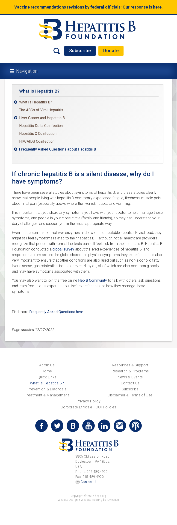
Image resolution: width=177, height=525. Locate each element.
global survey (63, 249)
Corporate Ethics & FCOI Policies (88, 407)
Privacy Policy (88, 401)
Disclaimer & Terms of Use (130, 395)
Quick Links (47, 377)
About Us (47, 365)
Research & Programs (130, 371)
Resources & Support (130, 365)
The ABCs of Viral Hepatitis (41, 110)
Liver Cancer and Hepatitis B (42, 118)
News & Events (130, 377)
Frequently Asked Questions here (56, 312)
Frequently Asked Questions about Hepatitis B (57, 149)
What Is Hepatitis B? (39, 91)
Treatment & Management (47, 395)
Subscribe (80, 50)
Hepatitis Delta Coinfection (41, 126)
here (157, 7)
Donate (111, 50)
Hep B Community (92, 280)
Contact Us (130, 383)
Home (47, 371)
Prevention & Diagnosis (46, 389)
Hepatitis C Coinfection (37, 133)
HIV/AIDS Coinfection (36, 141)
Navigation (27, 71)
